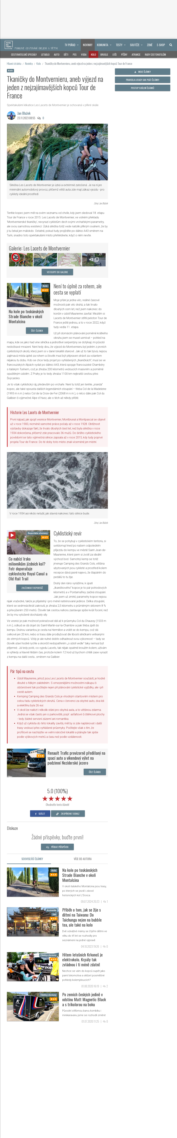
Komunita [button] (104, 45)
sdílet (40, 813)
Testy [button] (120, 45)
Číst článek (37, 330)
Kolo (38, 63)
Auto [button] (56, 54)
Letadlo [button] (45, 54)
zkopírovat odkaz (68, 813)
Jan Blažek (23, 113)
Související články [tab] (32, 859)
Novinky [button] (87, 45)
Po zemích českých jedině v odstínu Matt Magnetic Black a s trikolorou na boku (84, 999)
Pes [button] (75, 54)
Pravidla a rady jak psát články (142, 80)
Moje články (142, 71)
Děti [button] (66, 54)
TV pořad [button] (71, 45)
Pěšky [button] (124, 54)
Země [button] (149, 45)
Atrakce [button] (136, 54)
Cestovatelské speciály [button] (24, 54)
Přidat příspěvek (57, 847)
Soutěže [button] (136, 45)
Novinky (29, 63)
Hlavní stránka (14, 63)
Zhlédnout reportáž (32, 588)
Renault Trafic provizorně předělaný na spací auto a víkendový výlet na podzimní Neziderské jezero (76, 758)
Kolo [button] (93, 54)
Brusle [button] (104, 54)
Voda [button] (83, 54)
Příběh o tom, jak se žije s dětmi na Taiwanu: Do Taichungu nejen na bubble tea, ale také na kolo (82, 917)
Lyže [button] (115, 54)
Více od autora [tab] (83, 859)
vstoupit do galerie (57, 272)
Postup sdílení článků (142, 88)
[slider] (57, 797)
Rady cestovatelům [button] (155, 54)
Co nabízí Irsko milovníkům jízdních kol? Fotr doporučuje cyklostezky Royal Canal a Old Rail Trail (28, 569)
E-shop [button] (161, 45)
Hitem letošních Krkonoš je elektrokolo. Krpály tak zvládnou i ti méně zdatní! (82, 959)
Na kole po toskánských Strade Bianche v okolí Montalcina (26, 316)
